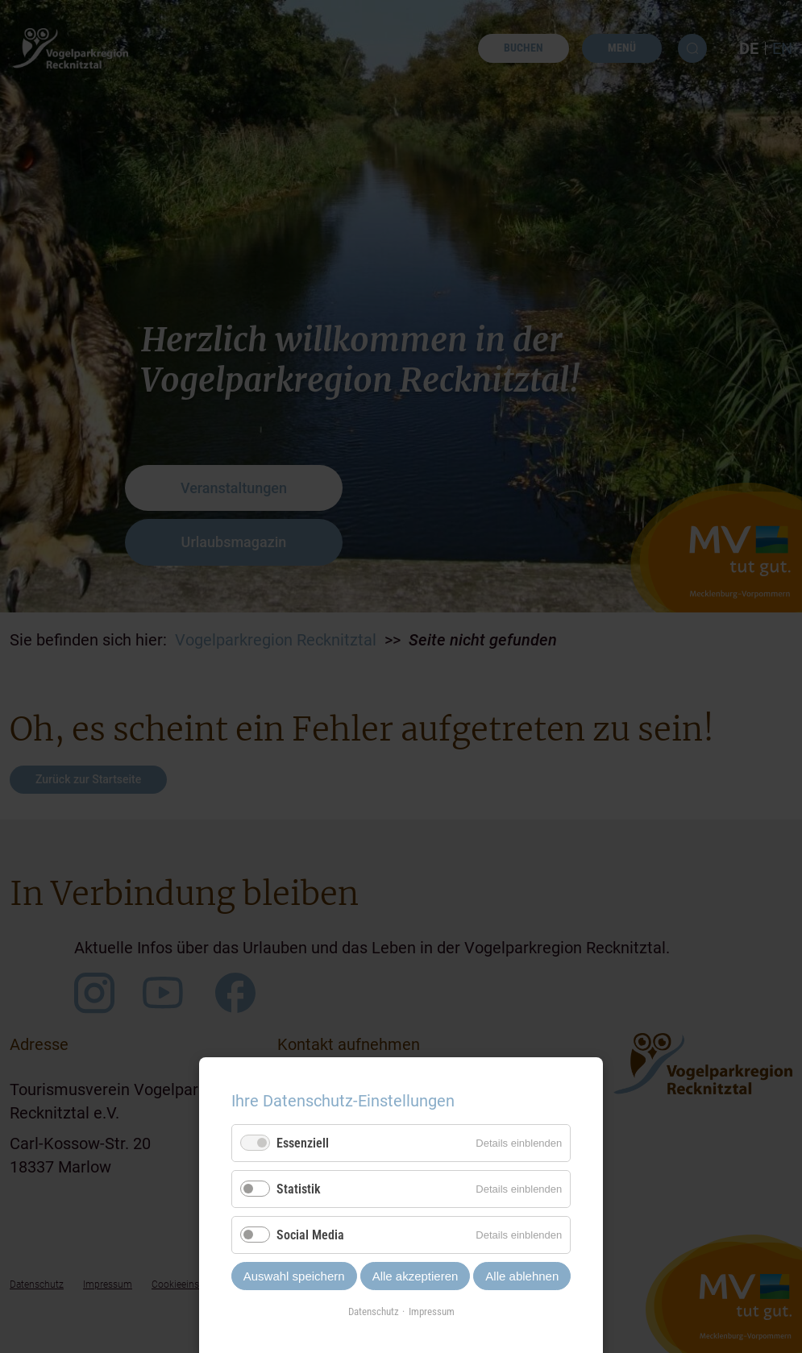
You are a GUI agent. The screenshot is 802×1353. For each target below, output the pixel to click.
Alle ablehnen (522, 1276)
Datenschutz (373, 1311)
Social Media (310, 1235)
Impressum (432, 1311)
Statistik (298, 1189)
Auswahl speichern (294, 1276)
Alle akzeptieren (415, 1276)
